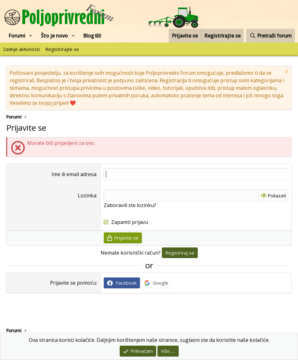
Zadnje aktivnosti (21, 49)
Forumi (16, 35)
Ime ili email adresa (74, 174)
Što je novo (54, 35)
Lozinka (87, 195)
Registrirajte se (62, 49)
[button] (31, 36)
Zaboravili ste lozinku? (130, 205)
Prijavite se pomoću (73, 282)
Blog (92, 35)
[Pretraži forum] (270, 36)
